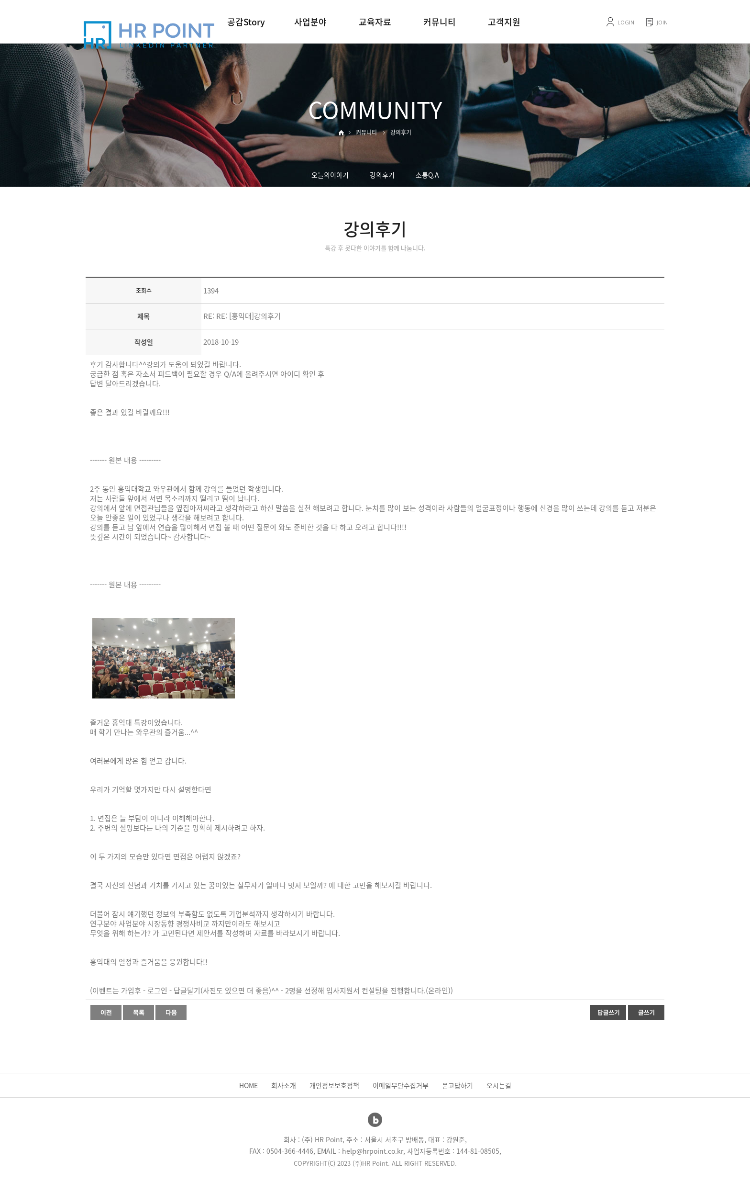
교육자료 (375, 21)
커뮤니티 (439, 21)
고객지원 (504, 21)
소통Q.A (427, 175)
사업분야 (310, 21)
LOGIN (626, 22)
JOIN (662, 22)
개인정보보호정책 (334, 1085)
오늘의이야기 (330, 175)
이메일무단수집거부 (401, 1085)
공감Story (246, 21)
